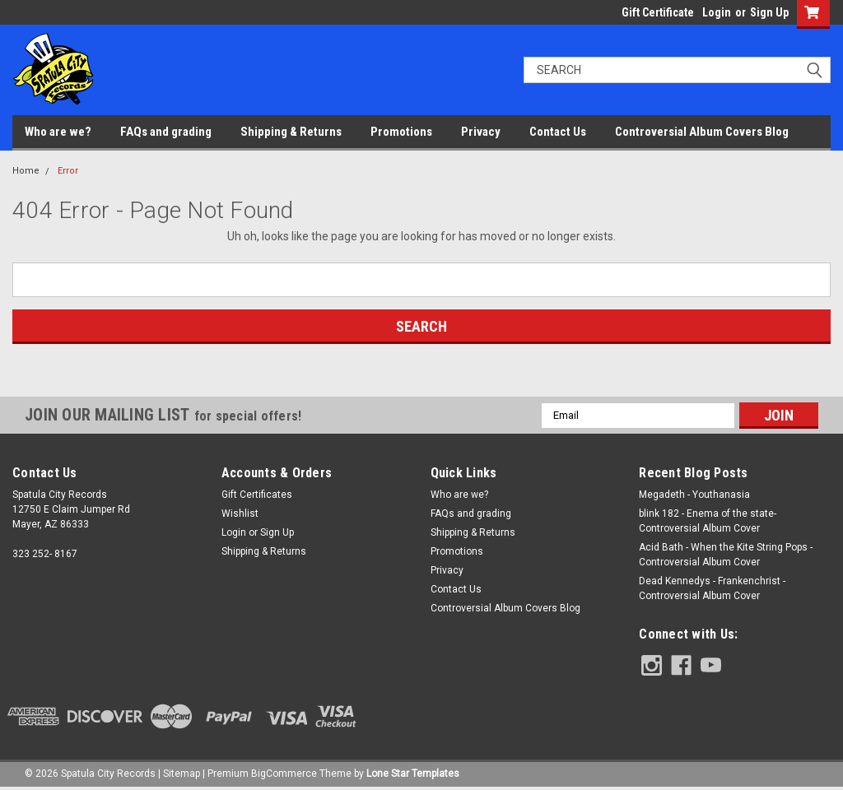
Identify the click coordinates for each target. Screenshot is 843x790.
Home (26, 170)
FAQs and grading (166, 131)
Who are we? (58, 131)
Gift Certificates (256, 494)
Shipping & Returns (291, 131)
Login (716, 12)
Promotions (401, 131)
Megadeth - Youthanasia (694, 494)
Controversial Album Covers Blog (702, 131)
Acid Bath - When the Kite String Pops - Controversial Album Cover (726, 554)
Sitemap (181, 773)
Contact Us (557, 131)
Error (68, 170)
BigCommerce (284, 773)
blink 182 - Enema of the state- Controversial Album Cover (707, 521)
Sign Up (769, 12)
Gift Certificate (658, 12)
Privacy (481, 131)
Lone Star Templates (412, 773)
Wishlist (239, 513)
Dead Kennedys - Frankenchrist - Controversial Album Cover (712, 588)
